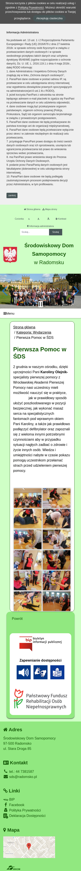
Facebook (13, 805)
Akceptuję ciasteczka (49, 18)
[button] (5, 291)
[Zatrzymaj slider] (40, 304)
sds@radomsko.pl (20, 777)
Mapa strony (49, 209)
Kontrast (61, 219)
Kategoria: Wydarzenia (33, 332)
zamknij (12, 195)
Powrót (17, 618)
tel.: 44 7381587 (18, 771)
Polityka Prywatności (22, 810)
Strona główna (32, 209)
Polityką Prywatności (31, 7)
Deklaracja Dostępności (24, 815)
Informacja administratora (40, 226)
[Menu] (40, 313)
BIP (9, 799)
